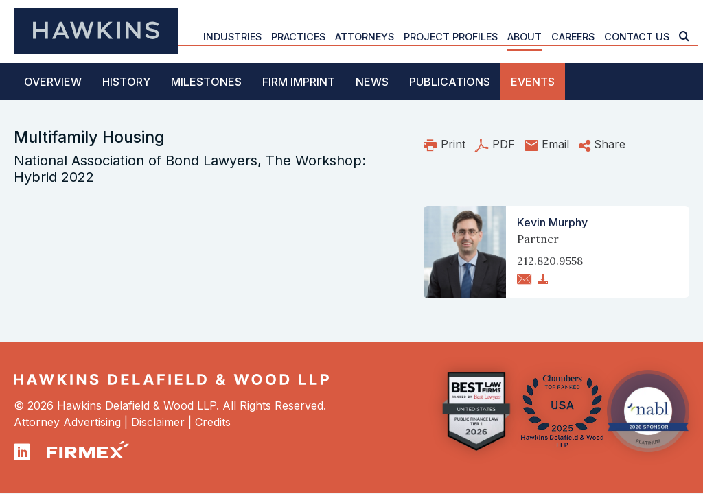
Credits (213, 422)
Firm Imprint (298, 82)
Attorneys (364, 37)
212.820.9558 (550, 261)
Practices (298, 37)
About (524, 37)
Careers (573, 37)
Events (533, 82)
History (126, 82)
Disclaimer (158, 422)
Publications (449, 82)
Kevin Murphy (552, 222)
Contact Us (636, 37)
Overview (53, 82)
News (372, 82)
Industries (232, 37)
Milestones (206, 82)
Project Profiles (451, 37)
